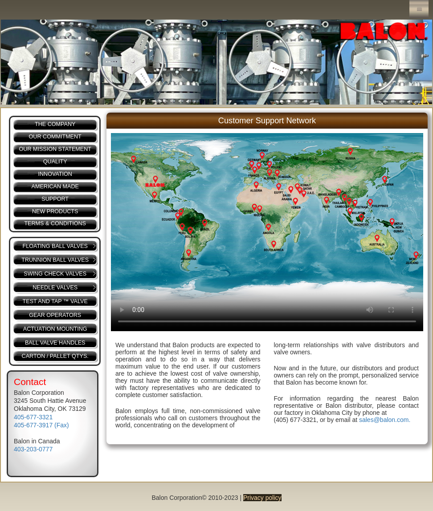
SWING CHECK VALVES (55, 274)
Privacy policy (262, 497)
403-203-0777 (33, 449)
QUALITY (55, 161)
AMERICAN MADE (55, 186)
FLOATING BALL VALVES (55, 246)
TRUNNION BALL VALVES (55, 260)
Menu (419, 9)
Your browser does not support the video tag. (267, 232)
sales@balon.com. (384, 419)
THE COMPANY (55, 124)
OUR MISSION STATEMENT (55, 149)
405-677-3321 (33, 417)
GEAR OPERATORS (55, 315)
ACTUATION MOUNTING (55, 329)
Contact (30, 382)
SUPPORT (55, 199)
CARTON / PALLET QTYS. (55, 356)
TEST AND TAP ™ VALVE (55, 301)
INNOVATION (55, 174)
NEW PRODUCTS (55, 211)
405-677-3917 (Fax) (41, 425)
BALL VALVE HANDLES (55, 343)
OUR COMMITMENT (55, 137)
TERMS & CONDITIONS (55, 223)
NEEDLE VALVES (55, 287)
